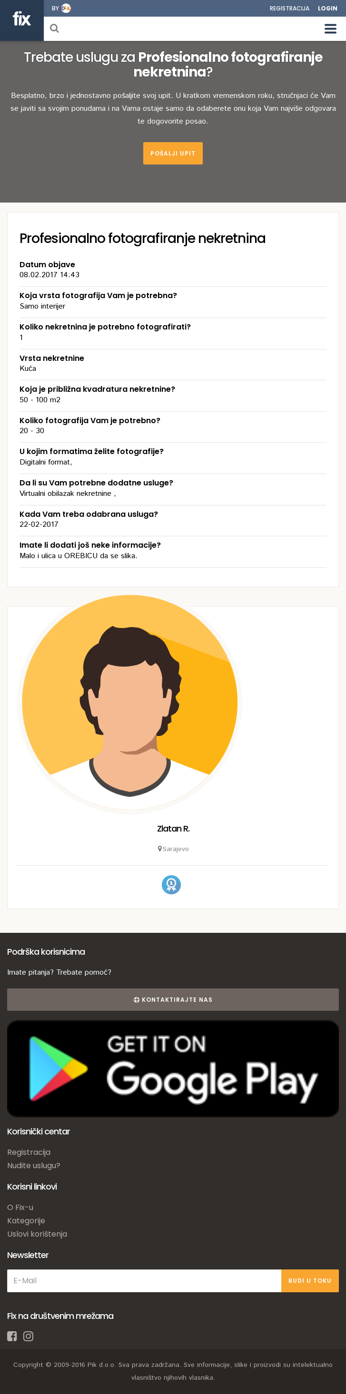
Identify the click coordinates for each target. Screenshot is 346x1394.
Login (327, 8)
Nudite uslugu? (33, 1165)
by (55, 8)
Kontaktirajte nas (173, 1000)
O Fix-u (20, 1207)
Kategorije (26, 1220)
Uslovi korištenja (37, 1234)
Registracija (289, 8)
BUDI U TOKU (310, 1281)
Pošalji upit (173, 153)
